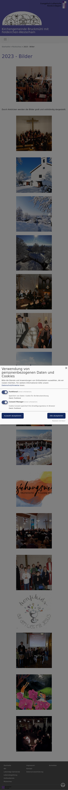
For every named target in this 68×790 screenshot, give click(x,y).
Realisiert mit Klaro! (58, 421)
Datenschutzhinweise (10, 385)
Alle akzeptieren (56, 416)
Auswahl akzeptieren (12, 416)
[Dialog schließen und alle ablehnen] (66, 367)
